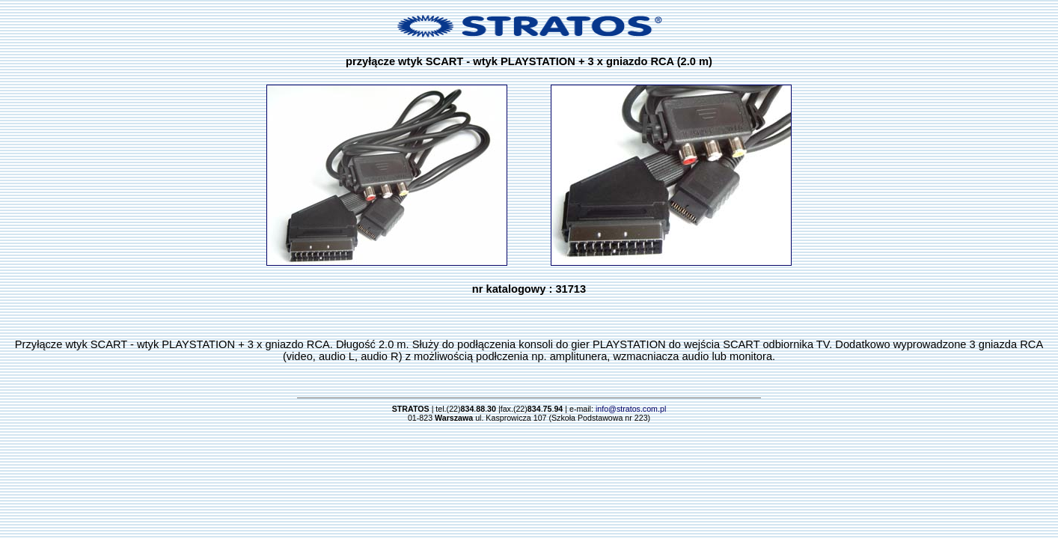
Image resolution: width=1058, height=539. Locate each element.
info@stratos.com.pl (631, 408)
